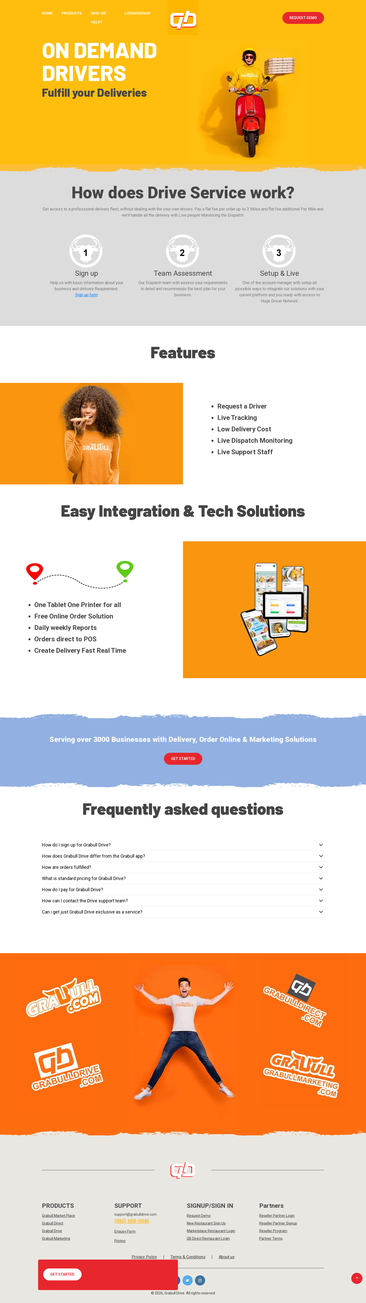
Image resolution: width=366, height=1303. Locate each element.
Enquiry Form (124, 1231)
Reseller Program (273, 1231)
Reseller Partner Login (277, 1216)
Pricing (119, 1241)
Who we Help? (98, 17)
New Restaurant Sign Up (206, 1223)
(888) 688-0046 (131, 1221)
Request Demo (303, 18)
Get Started (62, 1274)
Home (47, 13)
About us (227, 1257)
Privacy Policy (144, 1257)
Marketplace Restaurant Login (211, 1231)
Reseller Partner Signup (278, 1223)
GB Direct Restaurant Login (208, 1238)
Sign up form (86, 294)
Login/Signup (137, 13)
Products (72, 13)
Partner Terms (271, 1238)
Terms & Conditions (188, 1257)
